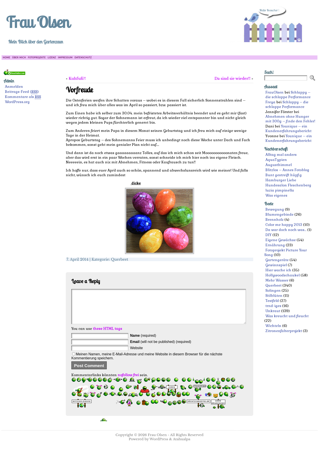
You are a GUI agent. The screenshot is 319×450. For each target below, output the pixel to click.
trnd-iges (273, 305)
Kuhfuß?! (77, 78)
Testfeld (272, 300)
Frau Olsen (37, 22)
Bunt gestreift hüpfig (283, 175)
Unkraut (272, 311)
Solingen (273, 290)
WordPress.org (17, 102)
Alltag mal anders (281, 154)
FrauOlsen (274, 92)
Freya (270, 102)
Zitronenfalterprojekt (283, 331)
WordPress (159, 446)
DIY (268, 235)
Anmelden (14, 86)
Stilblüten (273, 295)
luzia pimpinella (279, 190)
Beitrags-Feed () (22, 91)
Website (136, 354)
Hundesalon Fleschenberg (288, 185)
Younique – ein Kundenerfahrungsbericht (288, 128)
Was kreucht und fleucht (287, 316)
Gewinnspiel (276, 265)
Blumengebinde (279, 214)
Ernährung (275, 245)
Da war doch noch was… (285, 229)
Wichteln (273, 325)
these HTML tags (107, 335)
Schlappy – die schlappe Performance (288, 94)
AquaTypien (276, 159)
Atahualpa (181, 446)
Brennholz (274, 219)
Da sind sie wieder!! (232, 78)
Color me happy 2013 (283, 224)
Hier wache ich (278, 270)
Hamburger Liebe (280, 180)
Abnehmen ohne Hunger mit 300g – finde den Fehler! (290, 118)
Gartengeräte (277, 260)
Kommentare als (23, 96)
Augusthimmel (278, 164)
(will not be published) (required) (160, 348)
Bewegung (274, 209)
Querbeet (119, 259)
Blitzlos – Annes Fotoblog (287, 170)
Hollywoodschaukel (282, 275)
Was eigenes (276, 195)
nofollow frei (128, 381)
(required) (143, 342)
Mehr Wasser (276, 280)
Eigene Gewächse (280, 240)
